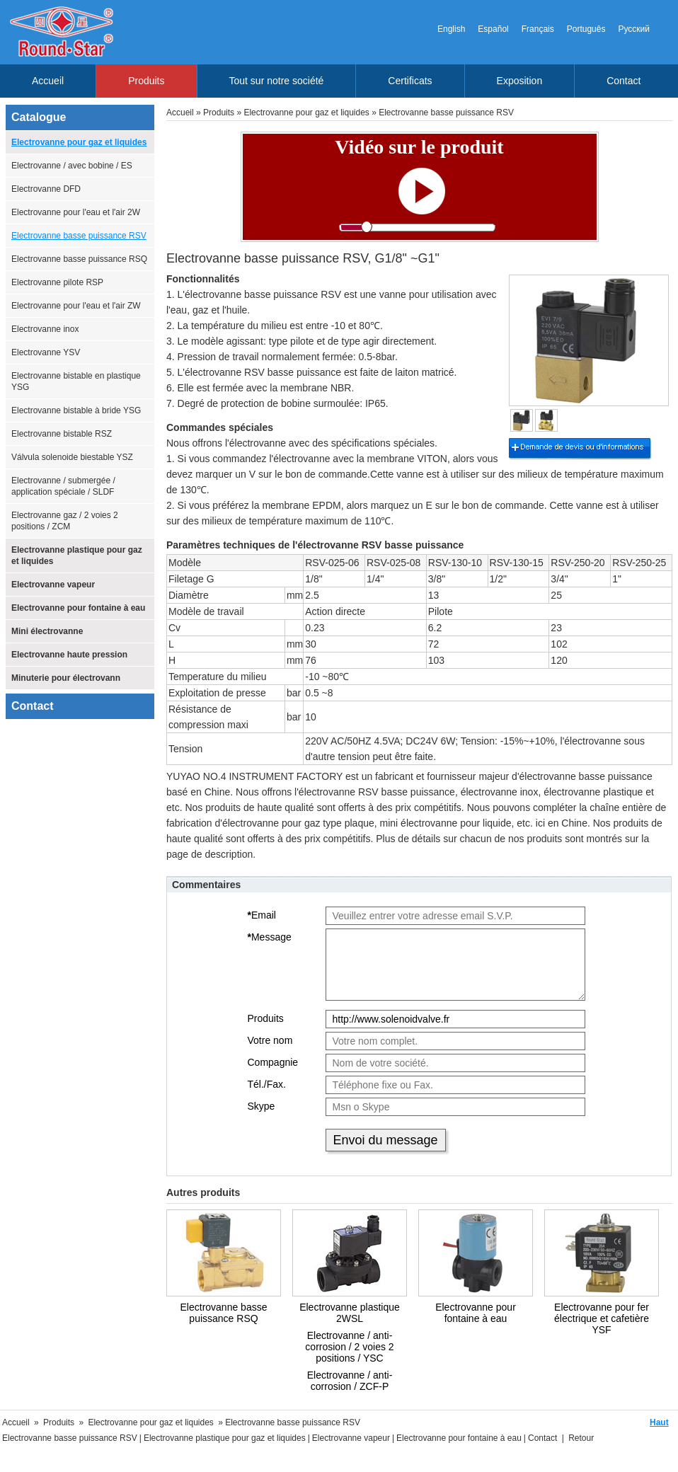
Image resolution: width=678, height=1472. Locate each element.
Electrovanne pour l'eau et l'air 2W (75, 212)
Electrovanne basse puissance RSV (78, 236)
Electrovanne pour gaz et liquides (78, 142)
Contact (623, 80)
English (451, 29)
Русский (634, 29)
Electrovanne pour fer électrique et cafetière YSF (601, 1318)
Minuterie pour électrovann (65, 678)
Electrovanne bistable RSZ (61, 434)
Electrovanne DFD (46, 189)
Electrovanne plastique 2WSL (349, 1312)
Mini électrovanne (47, 631)
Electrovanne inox (45, 329)
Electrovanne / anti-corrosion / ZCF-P (350, 1380)
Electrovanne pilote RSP (57, 282)
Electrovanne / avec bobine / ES (71, 166)
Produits (146, 80)
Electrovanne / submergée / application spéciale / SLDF (63, 486)
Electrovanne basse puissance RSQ (79, 259)
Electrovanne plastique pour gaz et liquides (76, 555)
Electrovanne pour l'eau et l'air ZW (76, 306)
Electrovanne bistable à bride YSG (76, 410)
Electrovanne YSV (45, 352)
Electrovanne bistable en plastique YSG (76, 381)
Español (493, 29)
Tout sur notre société (276, 80)
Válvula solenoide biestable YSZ (72, 457)
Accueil (48, 80)
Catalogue (38, 117)
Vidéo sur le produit (419, 147)
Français (538, 29)
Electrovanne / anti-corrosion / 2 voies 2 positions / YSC (349, 1347)
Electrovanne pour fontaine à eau (78, 608)
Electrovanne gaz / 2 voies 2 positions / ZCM (64, 520)
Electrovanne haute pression (69, 655)
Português (586, 29)
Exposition (520, 80)
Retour (581, 1438)
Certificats (410, 80)
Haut (659, 1422)
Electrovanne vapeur (53, 585)
